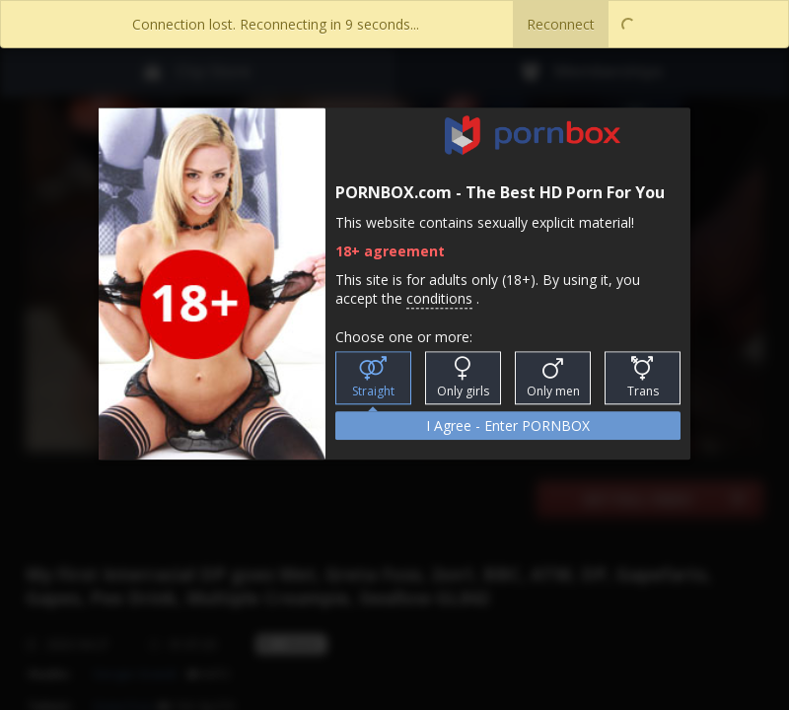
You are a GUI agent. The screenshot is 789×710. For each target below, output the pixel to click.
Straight (373, 378)
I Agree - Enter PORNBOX (508, 426)
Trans (643, 378)
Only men (553, 378)
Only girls (463, 378)
